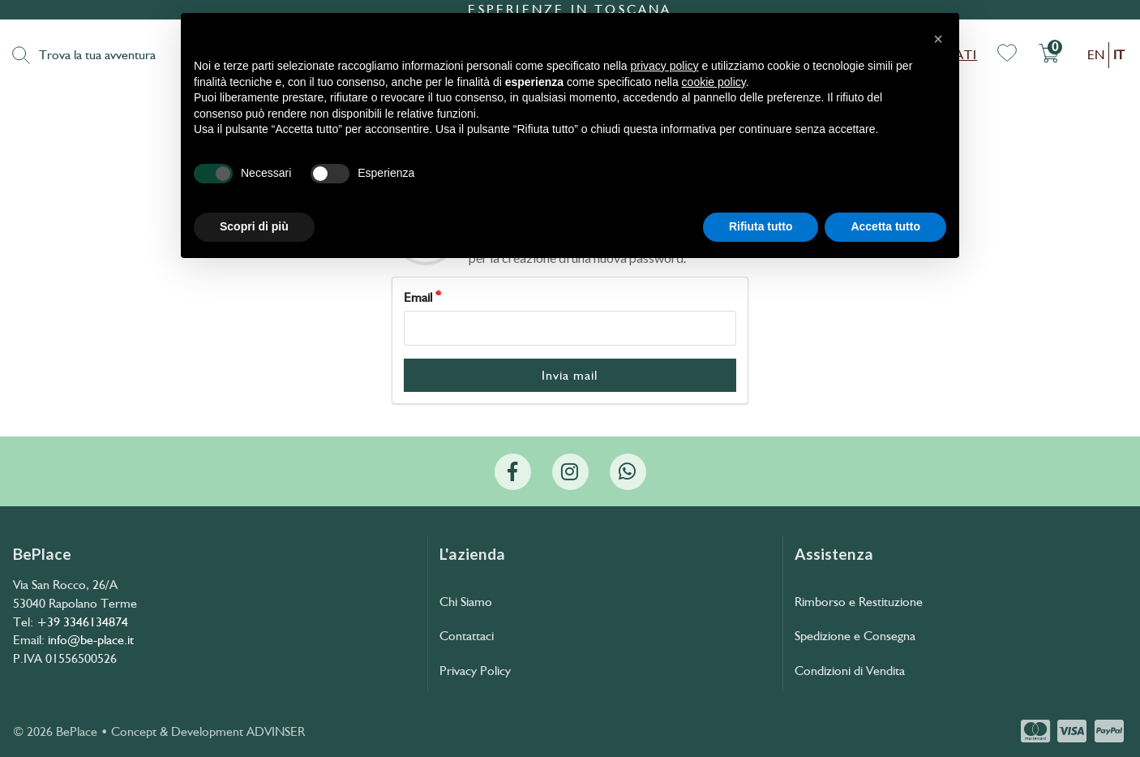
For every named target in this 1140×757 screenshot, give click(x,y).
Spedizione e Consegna (855, 635)
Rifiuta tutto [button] (761, 226)
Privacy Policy (475, 670)
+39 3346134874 (82, 622)
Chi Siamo (465, 601)
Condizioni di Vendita (850, 670)
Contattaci (466, 635)
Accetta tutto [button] (885, 226)
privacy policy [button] (665, 65)
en (1095, 54)
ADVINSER (275, 731)
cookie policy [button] (714, 81)
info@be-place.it (91, 639)
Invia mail (570, 375)
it (1119, 54)
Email (418, 297)
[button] (938, 39)
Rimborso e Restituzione (859, 601)
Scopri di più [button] (254, 226)
